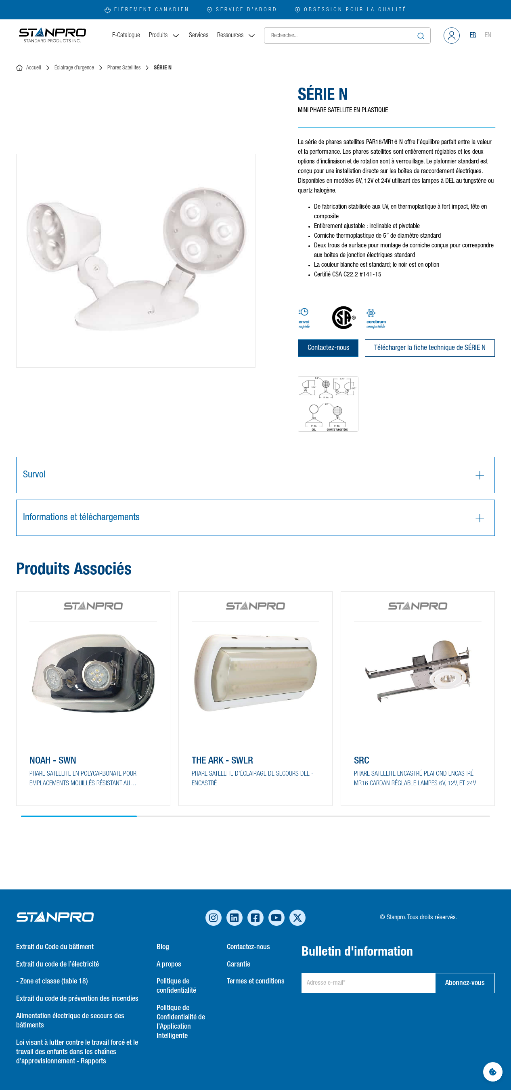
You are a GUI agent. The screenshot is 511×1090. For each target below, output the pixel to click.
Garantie (238, 964)
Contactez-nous (328, 348)
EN (488, 35)
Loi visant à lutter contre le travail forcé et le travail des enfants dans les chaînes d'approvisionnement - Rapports (77, 1052)
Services (198, 35)
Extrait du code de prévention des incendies (77, 999)
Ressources (236, 35)
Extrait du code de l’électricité (57, 964)
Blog (163, 947)
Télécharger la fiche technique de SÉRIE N (430, 348)
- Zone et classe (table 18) (52, 981)
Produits (164, 35)
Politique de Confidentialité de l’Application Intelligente (181, 1022)
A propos (169, 964)
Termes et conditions (256, 981)
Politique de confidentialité (176, 986)
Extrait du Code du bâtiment (55, 947)
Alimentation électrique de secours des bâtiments (70, 1021)
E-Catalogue (126, 35)
